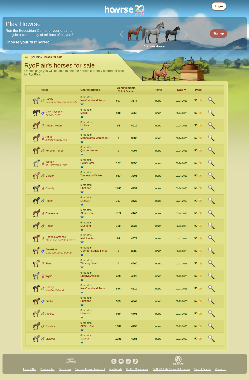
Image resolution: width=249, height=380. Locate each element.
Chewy (50, 287)
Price (198, 89)
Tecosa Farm (53, 114)
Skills (120, 91)
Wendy (50, 161)
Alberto (50, 313)
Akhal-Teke (87, 213)
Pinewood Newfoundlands (61, 102)
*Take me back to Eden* (60, 240)
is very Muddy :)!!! (56, 139)
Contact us (220, 369)
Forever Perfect (55, 150)
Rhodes (50, 326)
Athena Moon (54, 125)
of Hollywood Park (56, 164)
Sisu (48, 263)
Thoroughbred (88, 263)
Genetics (130, 91)
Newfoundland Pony (92, 100)
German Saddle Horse (93, 250)
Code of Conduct (202, 369)
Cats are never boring (59, 252)
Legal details (115, 369)
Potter (49, 200)
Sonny (49, 99)
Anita (49, 136)
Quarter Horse (88, 150)
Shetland (85, 188)
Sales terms (65, 369)
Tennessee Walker (91, 175)
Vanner (84, 338)
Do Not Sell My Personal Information (171, 369)
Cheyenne (52, 213)
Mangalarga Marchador (94, 137)
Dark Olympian (54, 111)
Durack (50, 175)
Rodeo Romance (56, 236)
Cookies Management (137, 369)
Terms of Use (29, 369)
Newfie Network (55, 290)
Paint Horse (87, 162)
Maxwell (50, 338)
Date (180, 89)
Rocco (49, 225)
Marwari (85, 200)
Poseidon (51, 249)
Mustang (85, 225)
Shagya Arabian (90, 275)
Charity (50, 188)
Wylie (49, 276)
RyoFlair (35, 57)
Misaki (84, 112)
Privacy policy (47, 369)
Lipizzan (85, 125)
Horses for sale (52, 57)
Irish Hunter (87, 238)
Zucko (49, 301)
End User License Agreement (90, 369)
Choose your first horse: (27, 42)
